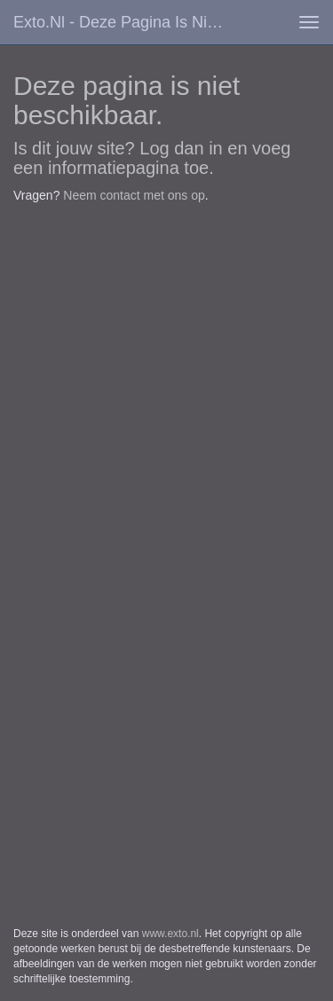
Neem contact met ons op (134, 195)
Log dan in (180, 148)
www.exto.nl (170, 933)
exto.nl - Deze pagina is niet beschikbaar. (127, 22)
